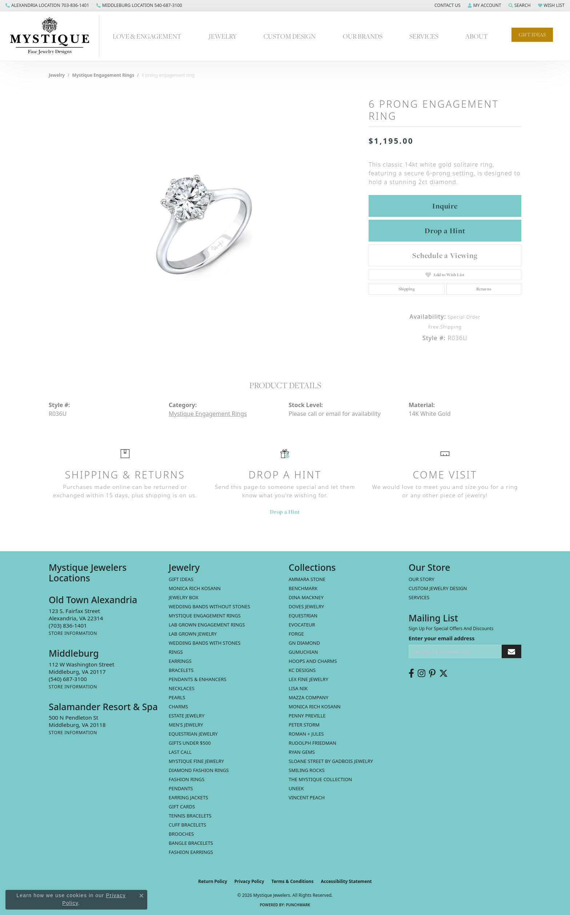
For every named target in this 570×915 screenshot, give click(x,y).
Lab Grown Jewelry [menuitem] (193, 633)
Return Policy (212, 881)
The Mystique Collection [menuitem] (320, 779)
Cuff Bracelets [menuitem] (187, 824)
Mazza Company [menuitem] (308, 697)
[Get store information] (73, 633)
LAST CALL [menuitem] (180, 752)
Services (423, 36)
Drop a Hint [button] (445, 230)
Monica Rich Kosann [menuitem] (315, 706)
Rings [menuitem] (176, 652)
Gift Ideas (532, 34)
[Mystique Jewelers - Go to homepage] (53, 36)
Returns (484, 289)
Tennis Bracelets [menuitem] (190, 815)
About (476, 36)
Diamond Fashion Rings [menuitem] (199, 770)
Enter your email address (441, 638)
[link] (47, 5)
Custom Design (290, 36)
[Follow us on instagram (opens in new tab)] (421, 673)
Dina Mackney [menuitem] (306, 597)
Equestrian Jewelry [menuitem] (193, 734)
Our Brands (362, 36)
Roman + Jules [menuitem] (306, 734)
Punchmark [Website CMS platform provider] (298, 904)
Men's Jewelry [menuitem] (186, 724)
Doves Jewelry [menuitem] (306, 606)
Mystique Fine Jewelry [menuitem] (196, 761)
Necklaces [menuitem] (181, 688)
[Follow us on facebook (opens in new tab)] (411, 673)
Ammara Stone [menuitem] (307, 579)
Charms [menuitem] (178, 706)
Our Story (421, 579)
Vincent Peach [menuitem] (307, 797)
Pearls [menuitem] (177, 697)
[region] (205, 223)
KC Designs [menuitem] (302, 670)
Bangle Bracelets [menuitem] (191, 843)
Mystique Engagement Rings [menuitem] (205, 615)
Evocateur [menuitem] (302, 624)
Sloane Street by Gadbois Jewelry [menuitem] (331, 761)
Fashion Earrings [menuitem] (191, 852)
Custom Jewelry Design (438, 588)
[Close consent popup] (141, 896)
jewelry (57, 75)
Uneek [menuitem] (296, 788)
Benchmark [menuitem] (303, 588)
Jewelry (223, 36)
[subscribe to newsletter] (511, 651)
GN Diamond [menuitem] (304, 643)
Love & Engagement (147, 36)
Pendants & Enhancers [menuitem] (197, 679)
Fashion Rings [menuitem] (186, 779)
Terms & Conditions (293, 881)
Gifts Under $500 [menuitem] (190, 743)
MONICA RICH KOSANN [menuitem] (195, 588)
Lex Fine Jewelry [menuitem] (308, 679)
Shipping (406, 289)
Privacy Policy (249, 881)
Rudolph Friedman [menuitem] (312, 743)
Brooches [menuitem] (181, 834)
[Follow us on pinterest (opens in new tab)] (432, 673)
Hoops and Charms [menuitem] (313, 661)
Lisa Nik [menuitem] (298, 688)
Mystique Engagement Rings (103, 75)
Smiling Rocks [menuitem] (307, 770)
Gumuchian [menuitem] (303, 652)
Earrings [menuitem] (180, 661)
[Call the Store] (68, 625)
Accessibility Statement (346, 881)
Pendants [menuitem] (181, 788)
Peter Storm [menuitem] (304, 724)
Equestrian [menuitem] (303, 615)
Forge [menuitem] (296, 633)
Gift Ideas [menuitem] (181, 579)
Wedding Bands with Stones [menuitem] (204, 643)
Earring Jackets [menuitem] (188, 797)
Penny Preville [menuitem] (307, 715)
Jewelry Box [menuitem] (183, 597)
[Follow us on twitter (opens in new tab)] (443, 673)
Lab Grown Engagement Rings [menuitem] (207, 624)
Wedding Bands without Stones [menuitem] (209, 606)
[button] (447, 5)
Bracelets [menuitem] (181, 670)
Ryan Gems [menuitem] (302, 752)
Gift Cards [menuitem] (182, 806)
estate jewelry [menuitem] (186, 715)
